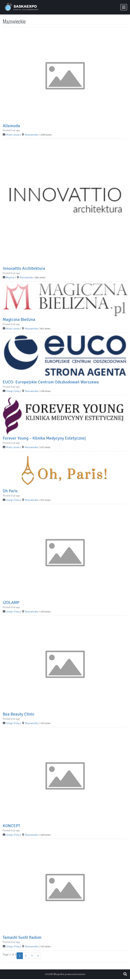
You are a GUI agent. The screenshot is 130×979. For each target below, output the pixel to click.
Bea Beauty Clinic (18, 714)
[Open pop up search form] (125, 974)
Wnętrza (10, 277)
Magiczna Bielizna (19, 319)
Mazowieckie (31, 134)
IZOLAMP (11, 602)
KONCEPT (11, 825)
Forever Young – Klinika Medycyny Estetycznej (44, 438)
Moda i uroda (12, 134)
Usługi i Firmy (13, 391)
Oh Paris (10, 491)
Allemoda (11, 125)
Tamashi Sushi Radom (22, 937)
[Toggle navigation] (123, 7)
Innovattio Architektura (24, 268)
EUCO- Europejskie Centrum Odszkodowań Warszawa (51, 382)
